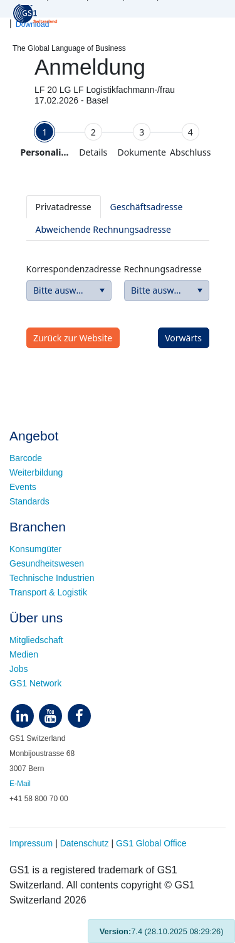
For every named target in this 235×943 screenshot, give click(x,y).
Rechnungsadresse (163, 269)
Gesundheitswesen (46, 563)
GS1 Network (35, 683)
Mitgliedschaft (36, 640)
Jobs (18, 669)
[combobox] (69, 290)
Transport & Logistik (48, 592)
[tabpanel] (118, 265)
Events (22, 487)
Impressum (31, 843)
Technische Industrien (51, 578)
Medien (23, 654)
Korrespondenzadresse (69, 269)
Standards (29, 501)
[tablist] (117, 217)
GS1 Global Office (151, 843)
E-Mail (20, 783)
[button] (102, 290)
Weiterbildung (36, 472)
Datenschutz (84, 843)
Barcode (25, 458)
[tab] (45, 140)
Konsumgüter (35, 549)
